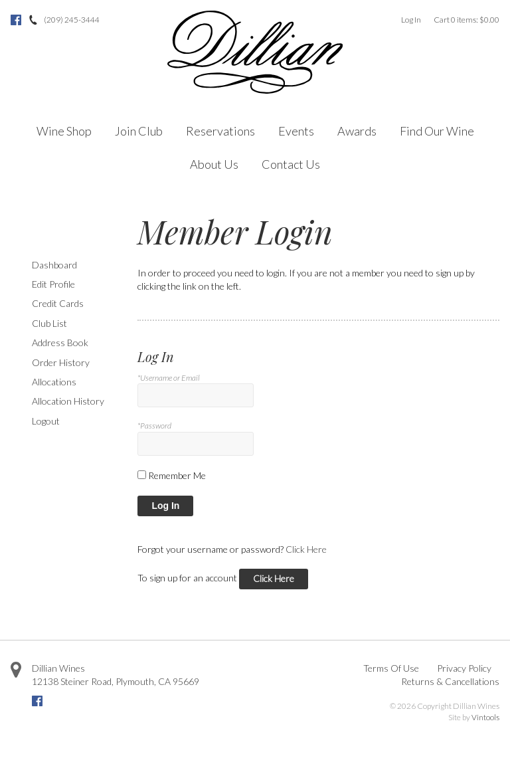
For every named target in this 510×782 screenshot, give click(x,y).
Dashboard (54, 264)
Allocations (54, 381)
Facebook (16, 20)
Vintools (485, 717)
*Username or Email (168, 378)
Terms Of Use (391, 668)
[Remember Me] (141, 474)
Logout (46, 421)
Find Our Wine (437, 131)
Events (296, 131)
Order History (61, 362)
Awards (357, 131)
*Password (154, 426)
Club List (49, 323)
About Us (214, 164)
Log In (411, 20)
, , (115, 681)
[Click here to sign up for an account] (273, 579)
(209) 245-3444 (72, 20)
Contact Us (291, 164)
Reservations (220, 131)
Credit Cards (58, 303)
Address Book (60, 342)
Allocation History (68, 401)
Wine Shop (64, 131)
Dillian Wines (58, 668)
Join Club (139, 131)
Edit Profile (53, 284)
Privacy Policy (464, 668)
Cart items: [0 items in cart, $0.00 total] (466, 20)
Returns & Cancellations (450, 681)
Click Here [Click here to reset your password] (306, 549)
